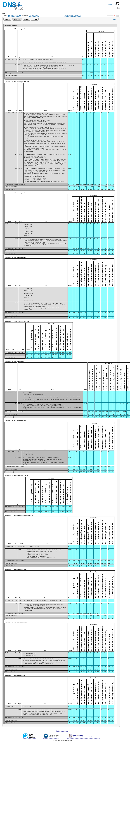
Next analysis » (78, 15)
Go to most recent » (34, 15)
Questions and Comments (62, 730)
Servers (26, 19)
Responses (17, 19)
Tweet (114, 19)
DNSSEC (7, 19)
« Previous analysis (69, 15)
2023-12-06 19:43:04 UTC (14, 15)
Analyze (35, 19)
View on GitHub (113, 4)
